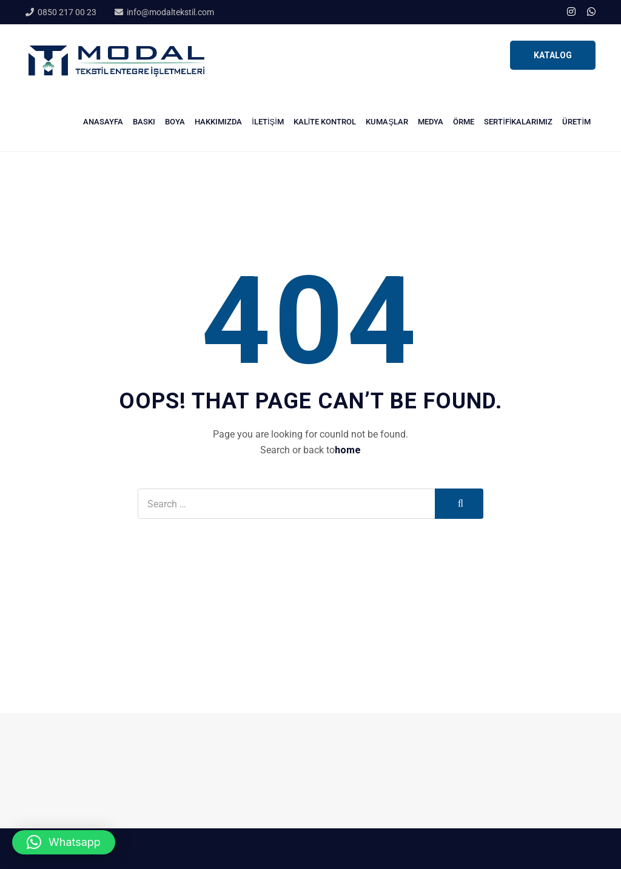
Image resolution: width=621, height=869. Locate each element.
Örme (463, 121)
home (348, 450)
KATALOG (553, 55)
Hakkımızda (218, 121)
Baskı (144, 121)
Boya (175, 121)
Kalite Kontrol (325, 121)
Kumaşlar (387, 121)
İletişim (268, 121)
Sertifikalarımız (518, 121)
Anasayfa (103, 121)
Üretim (576, 121)
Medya (430, 121)
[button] (63, 842)
